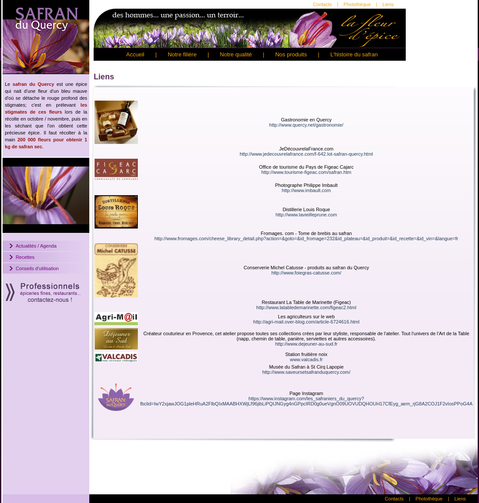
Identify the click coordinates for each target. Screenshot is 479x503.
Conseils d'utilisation (37, 268)
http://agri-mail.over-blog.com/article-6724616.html (306, 321)
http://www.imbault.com (306, 190)
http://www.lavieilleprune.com (306, 214)
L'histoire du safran (354, 54)
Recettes (25, 257)
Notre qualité (236, 54)
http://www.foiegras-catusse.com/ (306, 272)
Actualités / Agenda (36, 245)
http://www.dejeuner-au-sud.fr (306, 343)
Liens (388, 4)
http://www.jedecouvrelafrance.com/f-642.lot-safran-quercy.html (306, 154)
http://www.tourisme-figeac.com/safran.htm (306, 172)
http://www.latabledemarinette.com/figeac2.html (306, 307)
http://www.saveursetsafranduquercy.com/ (306, 372)
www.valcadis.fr (306, 359)
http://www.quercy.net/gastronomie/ (306, 124)
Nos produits (291, 54)
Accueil (135, 54)
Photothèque (357, 4)
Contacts (322, 4)
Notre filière (182, 54)
